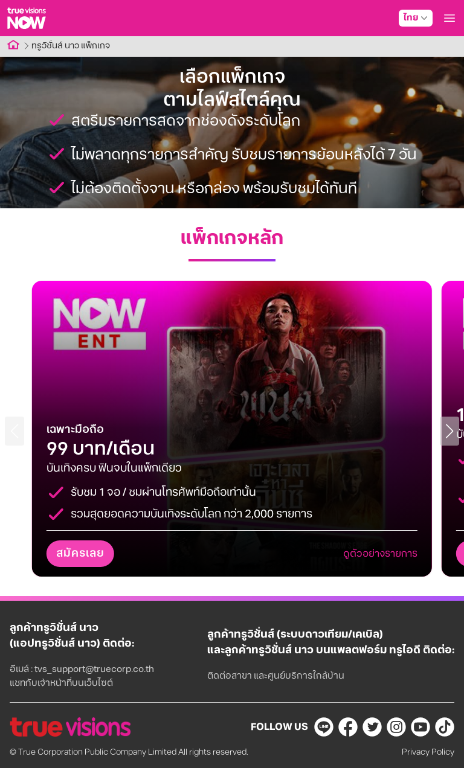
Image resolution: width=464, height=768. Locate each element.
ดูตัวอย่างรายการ (380, 553)
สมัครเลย (80, 553)
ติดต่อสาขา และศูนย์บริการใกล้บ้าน (275, 675)
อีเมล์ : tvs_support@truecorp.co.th (82, 669)
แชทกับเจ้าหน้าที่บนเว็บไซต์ (61, 683)
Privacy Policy (428, 752)
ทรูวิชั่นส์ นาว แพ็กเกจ (70, 46)
